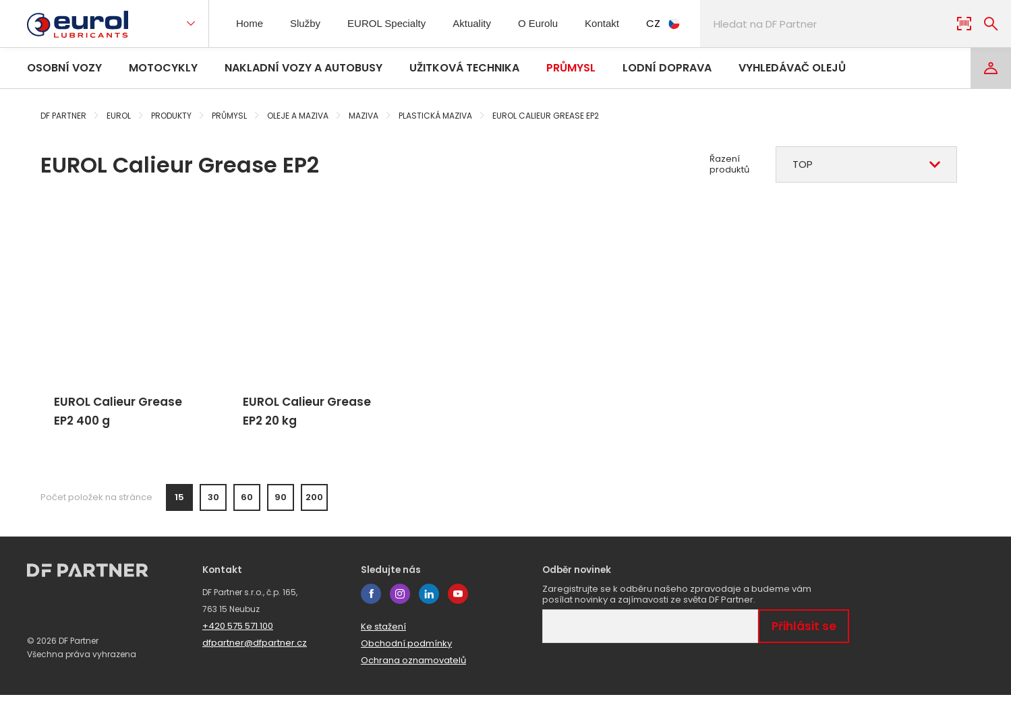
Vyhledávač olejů (792, 67)
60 (247, 503)
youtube (458, 600)
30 (213, 503)
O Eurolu (547, 23)
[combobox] (866, 164)
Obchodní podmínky (406, 649)
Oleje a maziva (297, 115)
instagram (400, 600)
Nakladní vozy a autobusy (303, 67)
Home (251, 23)
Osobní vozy (64, 67)
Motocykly (163, 67)
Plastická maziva (435, 115)
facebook (371, 600)
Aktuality (478, 23)
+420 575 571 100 (237, 632)
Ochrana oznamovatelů (413, 666)
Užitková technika (464, 67)
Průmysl (571, 67)
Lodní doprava (667, 67)
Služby (308, 23)
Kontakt (614, 23)
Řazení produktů (729, 164)
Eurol (119, 115)
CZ (678, 23)
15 (179, 503)
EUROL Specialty (390, 23)
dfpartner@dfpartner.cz (254, 648)
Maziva (363, 115)
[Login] (991, 68)
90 (281, 503)
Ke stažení (383, 632)
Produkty (171, 115)
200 (314, 503)
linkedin (429, 600)
